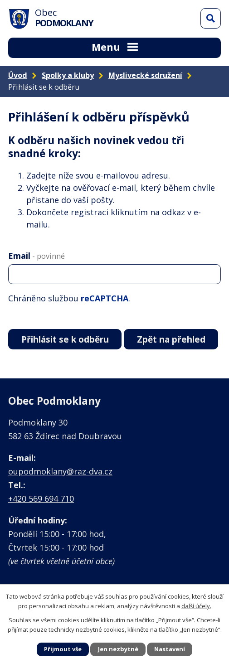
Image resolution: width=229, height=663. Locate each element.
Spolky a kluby (68, 75)
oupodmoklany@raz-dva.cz (60, 471)
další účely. (196, 605)
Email (36, 255)
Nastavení (169, 649)
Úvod (17, 75)
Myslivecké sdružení (145, 75)
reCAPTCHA (104, 298)
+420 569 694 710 (41, 498)
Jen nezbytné (118, 649)
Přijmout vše (63, 649)
